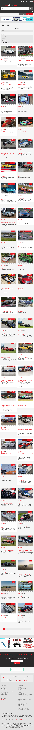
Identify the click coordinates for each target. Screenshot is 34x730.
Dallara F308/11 (21, 176)
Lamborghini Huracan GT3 (6, 333)
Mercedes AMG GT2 (22, 405)
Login (26, 1)
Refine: (2, 34)
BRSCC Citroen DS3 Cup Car (23, 526)
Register (31, 1)
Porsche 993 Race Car (22, 131)
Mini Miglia (20, 288)
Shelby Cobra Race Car (5, 176)
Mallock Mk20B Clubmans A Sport (24, 108)
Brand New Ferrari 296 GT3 (6, 503)
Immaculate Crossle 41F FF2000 (7, 479)
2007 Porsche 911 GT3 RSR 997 (24, 574)
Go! (31, 8)
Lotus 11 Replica (21, 311)
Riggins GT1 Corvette (5, 268)
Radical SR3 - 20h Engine (6, 357)
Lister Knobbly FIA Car (5, 60)
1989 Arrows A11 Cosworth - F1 (7, 108)
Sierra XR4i (20, 222)
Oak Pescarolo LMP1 (22, 198)
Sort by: (17, 28)
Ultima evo (20, 268)
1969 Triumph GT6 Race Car (6, 572)
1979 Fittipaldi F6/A (22, 84)
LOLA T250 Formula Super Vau (24, 357)
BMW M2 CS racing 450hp (6, 453)
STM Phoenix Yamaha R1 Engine (7, 550)
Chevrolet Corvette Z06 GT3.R (7, 311)
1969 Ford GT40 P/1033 (5, 596)
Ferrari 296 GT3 (21, 503)
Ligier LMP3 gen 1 (4, 617)
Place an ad (30, 14)
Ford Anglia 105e (21, 596)
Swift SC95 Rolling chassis (6, 131)
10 (22, 628)
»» (29, 628)
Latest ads (22, 14)
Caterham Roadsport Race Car (7, 288)
